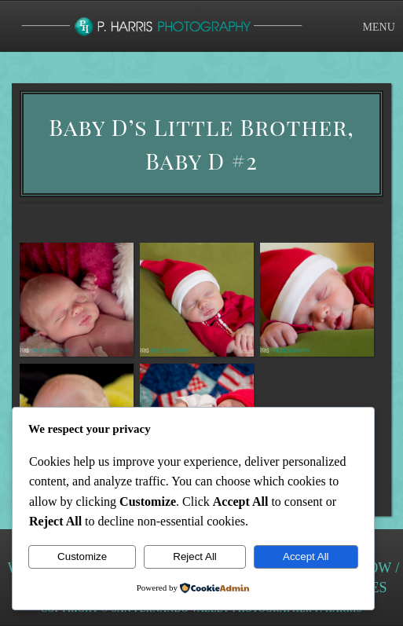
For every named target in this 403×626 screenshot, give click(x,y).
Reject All (195, 556)
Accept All (306, 556)
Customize (82, 556)
